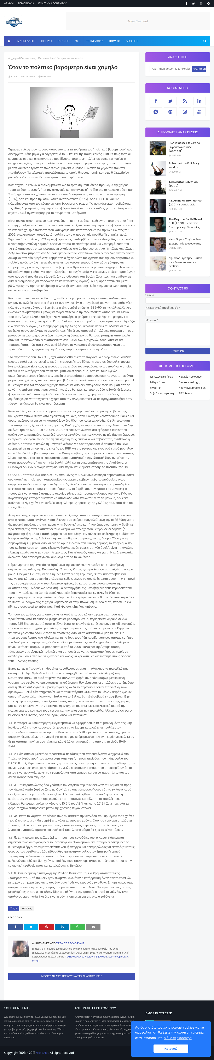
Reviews (90, 956)
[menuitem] (9, 41)
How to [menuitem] (114, 41)
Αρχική (8, 3)
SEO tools (102, 956)
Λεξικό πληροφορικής (162, 393)
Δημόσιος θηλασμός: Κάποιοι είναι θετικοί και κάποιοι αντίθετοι (186, 262)
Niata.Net (42, 1053)
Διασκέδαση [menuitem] (25, 41)
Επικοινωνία (26, 3)
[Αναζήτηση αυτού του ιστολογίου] (171, 69)
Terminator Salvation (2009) (183, 184)
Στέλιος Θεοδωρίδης (23, 76)
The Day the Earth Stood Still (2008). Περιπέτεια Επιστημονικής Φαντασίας (185, 223)
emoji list (155, 388)
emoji (35, 960)
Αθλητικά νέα (157, 382)
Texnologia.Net (74, 956)
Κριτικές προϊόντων (190, 377)
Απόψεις (31, 58)
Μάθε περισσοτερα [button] (178, 1038)
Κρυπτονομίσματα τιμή (192, 388)
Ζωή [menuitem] (78, 41)
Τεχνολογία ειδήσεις (161, 377)
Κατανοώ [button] (171, 1048)
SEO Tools (185, 393)
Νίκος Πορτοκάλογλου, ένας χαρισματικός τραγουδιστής (185, 241)
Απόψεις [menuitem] (132, 41)
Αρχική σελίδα (16, 58)
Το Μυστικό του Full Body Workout (184, 165)
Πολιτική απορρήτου (52, 3)
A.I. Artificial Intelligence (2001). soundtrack (185, 203)
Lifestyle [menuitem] (46, 41)
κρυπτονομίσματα (118, 956)
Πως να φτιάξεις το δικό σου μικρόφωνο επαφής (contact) (185, 147)
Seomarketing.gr (190, 382)
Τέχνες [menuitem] (63, 41)
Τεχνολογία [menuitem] (94, 41)
